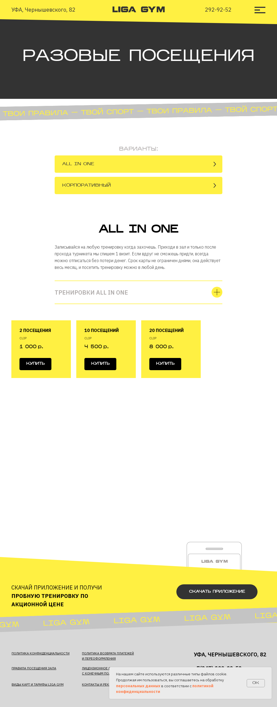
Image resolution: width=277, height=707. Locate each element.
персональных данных (138, 685)
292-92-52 (218, 9)
